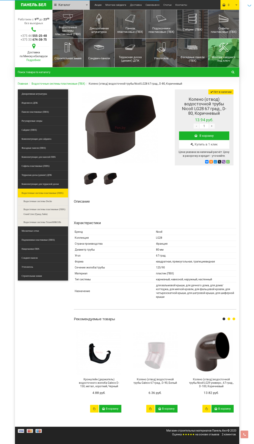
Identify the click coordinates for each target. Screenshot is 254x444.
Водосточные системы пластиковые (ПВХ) (58, 83)
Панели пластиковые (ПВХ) (35, 112)
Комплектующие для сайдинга (36, 139)
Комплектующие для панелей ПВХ (39, 157)
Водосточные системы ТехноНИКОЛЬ (42, 222)
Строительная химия (32, 276)
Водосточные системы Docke (38, 201)
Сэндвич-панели (30, 258)
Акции (98, 4)
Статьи (167, 4)
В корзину (204, 136)
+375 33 (34, 39)
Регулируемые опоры (32, 121)
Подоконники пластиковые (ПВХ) (38, 240)
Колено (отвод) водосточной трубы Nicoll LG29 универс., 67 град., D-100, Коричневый (211, 383)
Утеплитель (27, 267)
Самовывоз (152, 4)
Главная (23, 83)
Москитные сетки (30, 230)
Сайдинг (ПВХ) (29, 130)
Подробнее (33, 60)
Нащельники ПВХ (30, 249)
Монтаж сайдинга (115, 4)
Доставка (136, 4)
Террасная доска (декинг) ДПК (37, 175)
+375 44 (34, 36)
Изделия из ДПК (30, 103)
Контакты (181, 4)
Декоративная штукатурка (34, 93)
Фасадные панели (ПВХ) (34, 148)
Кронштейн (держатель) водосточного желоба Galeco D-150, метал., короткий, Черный (99, 383)
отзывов (214, 434)
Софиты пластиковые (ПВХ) (36, 166)
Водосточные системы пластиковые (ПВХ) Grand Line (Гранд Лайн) (44, 211)
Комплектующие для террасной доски (40, 184)
